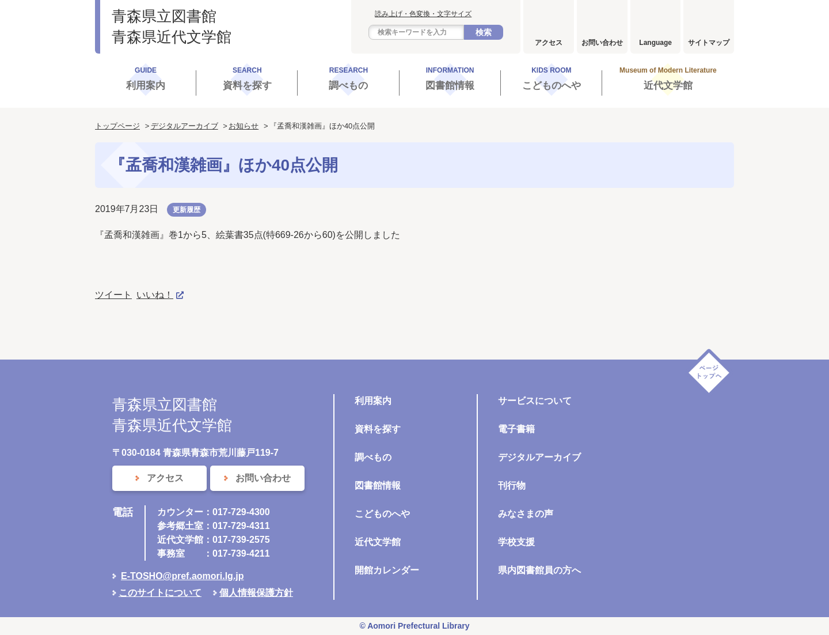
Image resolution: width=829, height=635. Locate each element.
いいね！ (154, 295)
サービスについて (535, 401)
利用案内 (373, 401)
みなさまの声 (525, 514)
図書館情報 (378, 485)
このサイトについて (160, 593)
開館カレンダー (387, 570)
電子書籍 (516, 429)
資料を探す (378, 429)
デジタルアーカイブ (184, 126)
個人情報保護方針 (256, 593)
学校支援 (516, 542)
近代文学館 (378, 542)
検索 (484, 32)
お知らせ (243, 126)
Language (655, 43)
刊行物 (512, 485)
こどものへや (382, 514)
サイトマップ (708, 43)
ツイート (113, 295)
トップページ (117, 126)
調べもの (373, 457)
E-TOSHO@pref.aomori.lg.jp (182, 576)
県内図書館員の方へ (539, 570)
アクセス (548, 43)
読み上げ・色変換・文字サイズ (423, 14)
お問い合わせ (602, 43)
